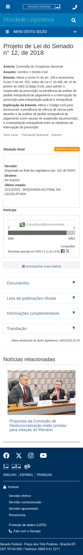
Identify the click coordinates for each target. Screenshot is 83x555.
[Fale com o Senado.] (75, 7)
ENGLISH (9, 475)
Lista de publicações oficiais (31, 298)
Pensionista (17, 515)
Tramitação (17, 328)
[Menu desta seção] (7, 32)
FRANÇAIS (44, 475)
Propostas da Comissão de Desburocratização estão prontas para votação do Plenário (38, 425)
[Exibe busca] (74, 20)
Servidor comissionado (25, 502)
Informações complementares (33, 313)
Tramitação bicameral (35, 134)
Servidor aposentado (23, 509)
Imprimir (57, 134)
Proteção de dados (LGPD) (27, 525)
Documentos (18, 283)
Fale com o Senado (25, 531)
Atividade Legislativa (28, 19)
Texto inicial (11, 134)
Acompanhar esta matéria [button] (41, 266)
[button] (41, 32)
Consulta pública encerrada (41, 223)
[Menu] (8, 6)
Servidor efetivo (20, 496)
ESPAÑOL (26, 475)
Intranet (11, 487)
